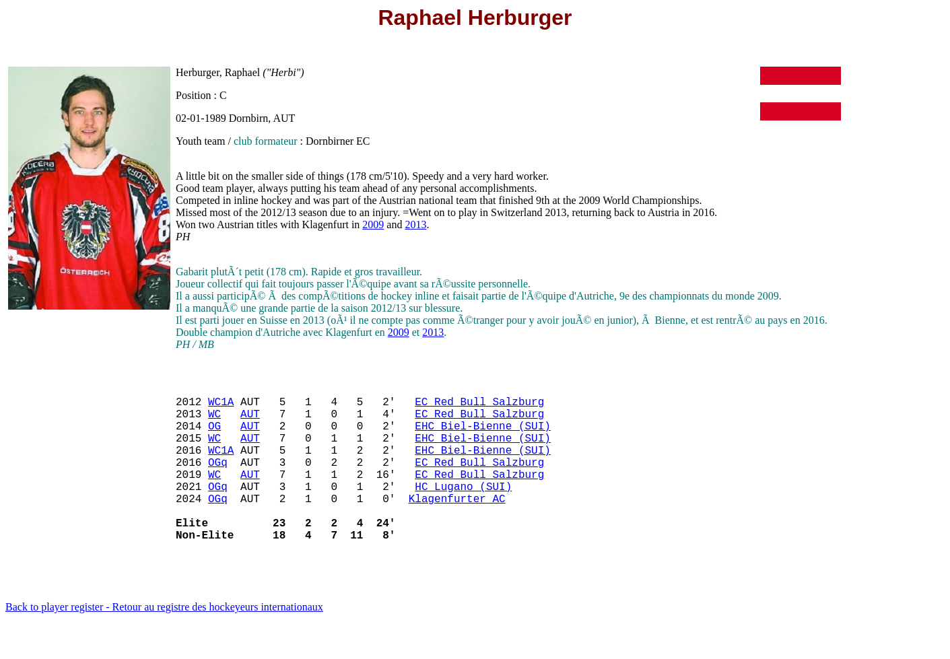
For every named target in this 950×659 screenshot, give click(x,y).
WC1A (221, 406)
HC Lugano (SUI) (463, 510)
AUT (250, 421)
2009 (373, 224)
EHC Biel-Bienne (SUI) (483, 436)
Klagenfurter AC (457, 525)
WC (214, 421)
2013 (415, 224)
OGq (218, 480)
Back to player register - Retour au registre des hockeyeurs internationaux (164, 642)
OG (214, 436)
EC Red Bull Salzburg (479, 406)
